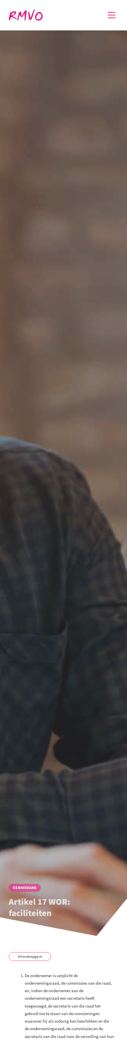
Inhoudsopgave (30, 956)
